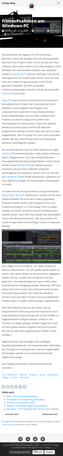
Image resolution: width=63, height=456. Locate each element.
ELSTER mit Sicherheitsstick (21, 402)
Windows (25, 377)
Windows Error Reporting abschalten (26, 399)
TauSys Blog (8, 3)
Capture (33, 374)
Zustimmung (7, 424)
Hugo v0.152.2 (9, 448)
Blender (21, 165)
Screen (15, 377)
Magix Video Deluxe (12, 195)
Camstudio (18, 74)
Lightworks (11, 176)
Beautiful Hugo (41, 448)
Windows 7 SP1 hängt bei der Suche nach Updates (33, 408)
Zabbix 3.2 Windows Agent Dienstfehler (27, 405)
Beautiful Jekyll (31, 451)
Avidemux (7, 153)
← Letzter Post (11, 414)
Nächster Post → (51, 414)
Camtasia (6, 93)
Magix (6, 377)
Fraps (4, 100)
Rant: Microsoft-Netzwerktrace (22, 396)
